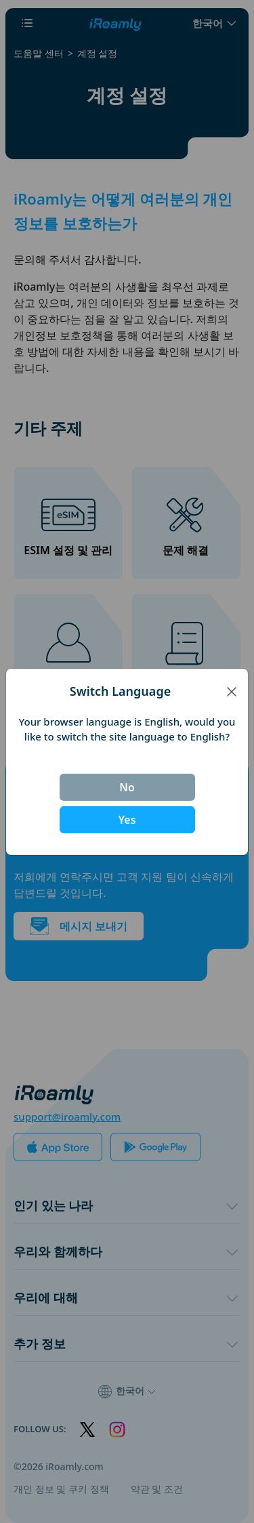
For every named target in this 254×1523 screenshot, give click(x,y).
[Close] (232, 691)
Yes (126, 819)
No (127, 787)
